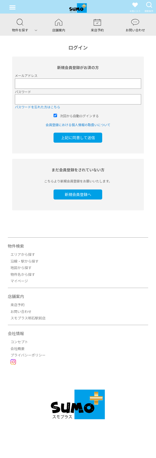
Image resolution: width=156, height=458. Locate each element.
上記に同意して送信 (78, 137)
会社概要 (18, 348)
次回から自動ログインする (79, 115)
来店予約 (18, 304)
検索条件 (149, 6)
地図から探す (21, 267)
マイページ (19, 280)
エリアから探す (23, 254)
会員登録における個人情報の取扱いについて (78, 124)
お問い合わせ (21, 311)
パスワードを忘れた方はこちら (37, 106)
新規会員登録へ (78, 194)
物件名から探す (23, 274)
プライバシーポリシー (28, 355)
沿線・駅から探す (25, 261)
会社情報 (16, 333)
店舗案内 (16, 296)
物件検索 (16, 246)
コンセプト (19, 341)
